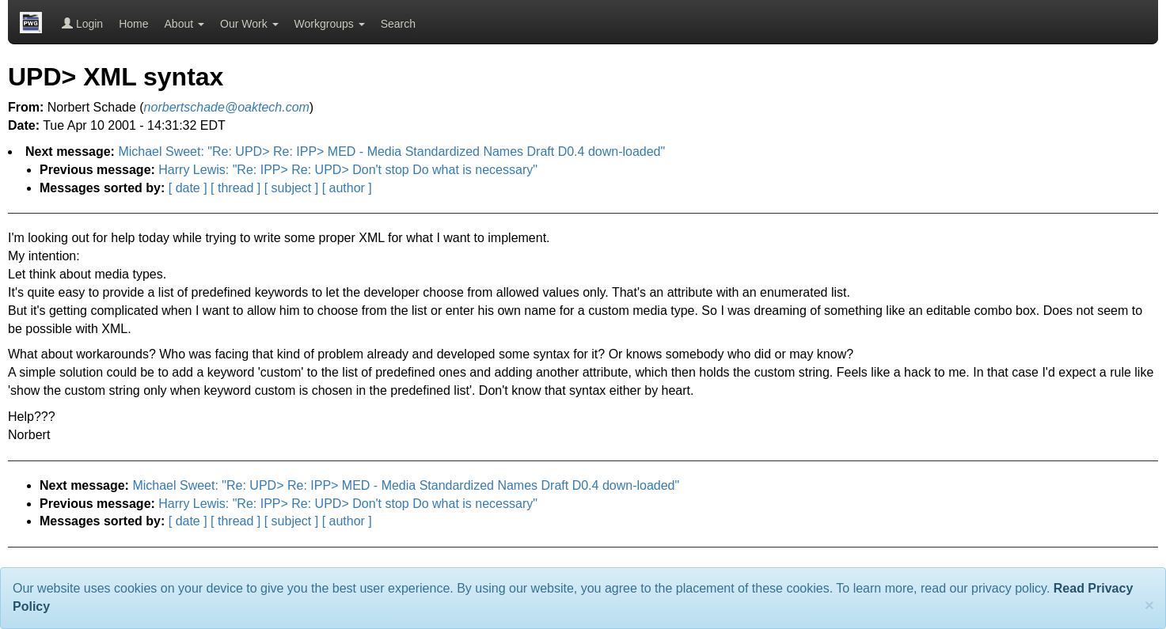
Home (133, 23)
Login (82, 23)
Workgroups (329, 23)
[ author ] (347, 188)
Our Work (249, 23)
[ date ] (188, 188)
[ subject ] (291, 188)
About (184, 23)
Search (398, 23)
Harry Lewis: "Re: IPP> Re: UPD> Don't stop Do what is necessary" (347, 169)
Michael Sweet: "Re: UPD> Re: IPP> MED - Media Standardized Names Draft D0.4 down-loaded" (391, 151)
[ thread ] (235, 188)
